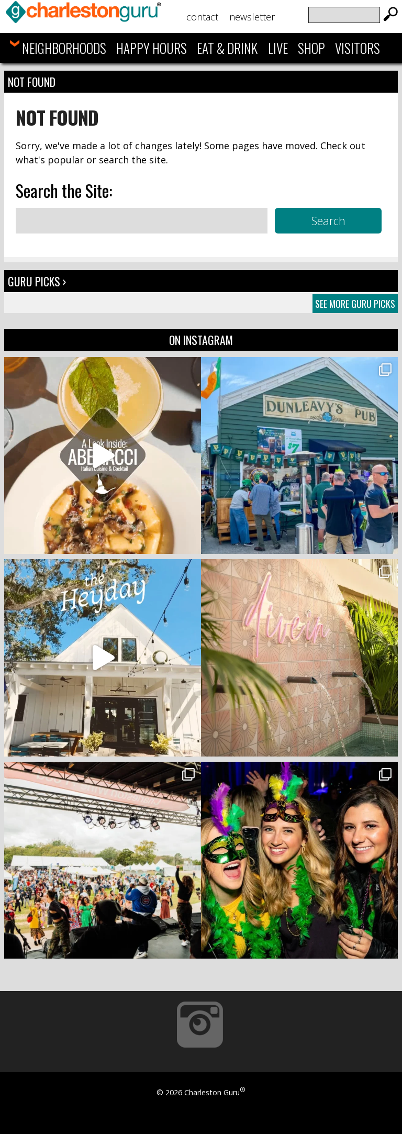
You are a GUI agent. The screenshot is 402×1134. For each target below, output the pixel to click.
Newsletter (252, 16)
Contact (202, 16)
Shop (311, 48)
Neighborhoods (64, 48)
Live (278, 48)
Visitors (357, 48)
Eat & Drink (227, 48)
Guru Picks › (37, 281)
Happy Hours (151, 48)
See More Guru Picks (355, 303)
